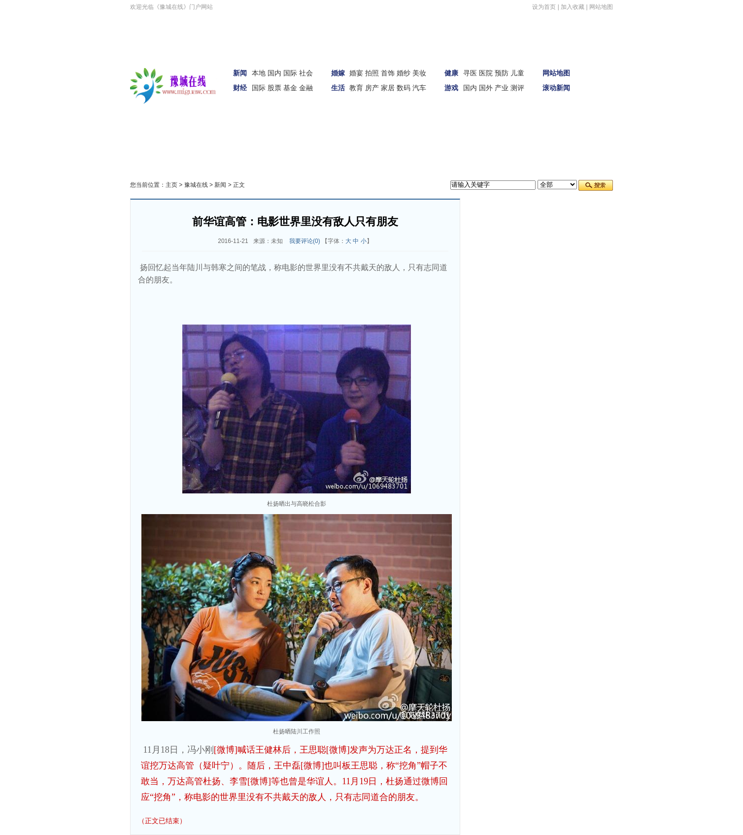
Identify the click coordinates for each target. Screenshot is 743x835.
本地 (259, 73)
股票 (274, 88)
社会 (306, 73)
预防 (501, 73)
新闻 (240, 73)
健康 (451, 73)
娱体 (599, 93)
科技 (199, 120)
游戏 (451, 88)
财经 (240, 88)
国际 (290, 73)
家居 (388, 88)
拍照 (372, 73)
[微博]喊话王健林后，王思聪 (270, 750)
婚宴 (356, 73)
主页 (171, 184)
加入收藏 (572, 6)
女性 (173, 120)
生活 (338, 88)
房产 (372, 88)
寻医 (470, 73)
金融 (306, 88)
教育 (356, 88)
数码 (403, 88)
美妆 (419, 73)
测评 (517, 88)
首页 (599, 65)
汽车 (419, 88)
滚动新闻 (556, 88)
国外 (486, 88)
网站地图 (601, 6)
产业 (501, 88)
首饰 (388, 73)
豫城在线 (196, 184)
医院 (486, 73)
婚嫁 (338, 73)
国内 (274, 73)
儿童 (517, 73)
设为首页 (544, 6)
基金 (290, 88)
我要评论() (304, 241)
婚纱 (403, 73)
